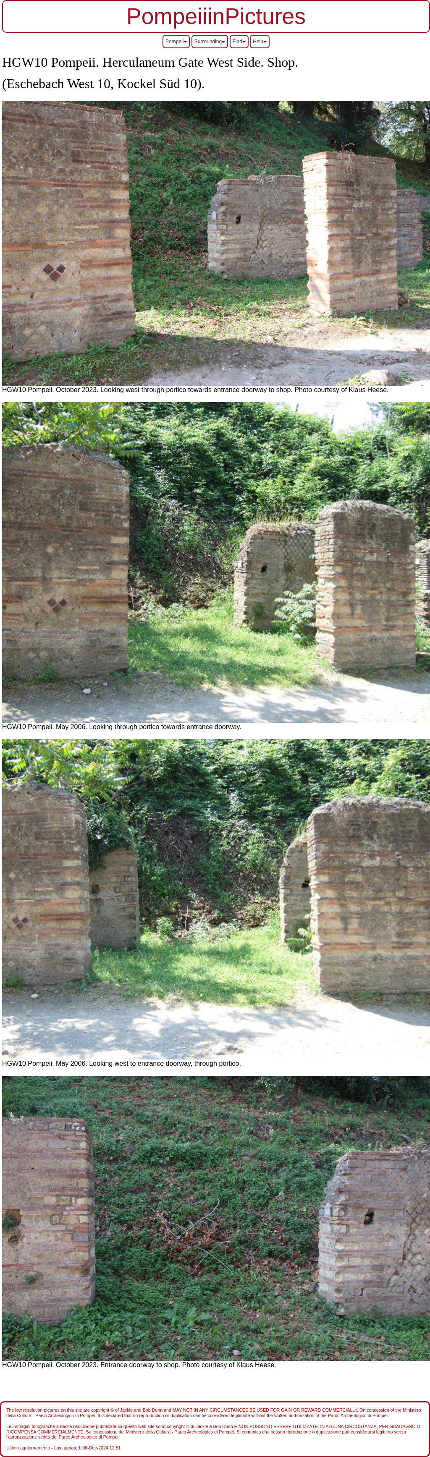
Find (239, 41)
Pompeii (176, 41)
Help (260, 41)
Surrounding (209, 41)
